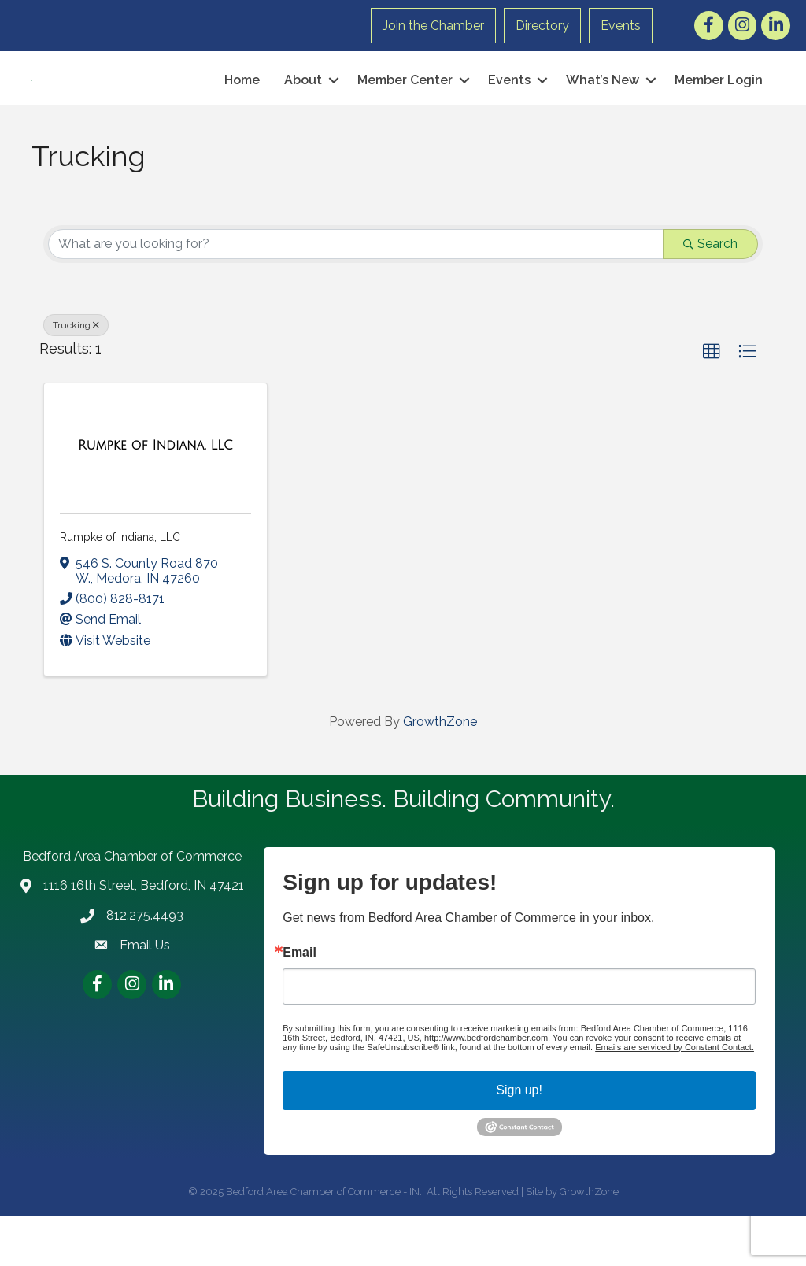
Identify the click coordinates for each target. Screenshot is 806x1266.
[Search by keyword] (356, 294)
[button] (711, 402)
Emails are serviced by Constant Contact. (674, 1097)
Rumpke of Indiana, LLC (120, 588)
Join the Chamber (433, 25)
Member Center (405, 105)
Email (299, 1003)
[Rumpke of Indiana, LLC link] (155, 496)
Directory (542, 25)
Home (242, 105)
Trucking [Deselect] (76, 375)
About (303, 105)
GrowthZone (440, 771)
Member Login (719, 105)
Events (621, 25)
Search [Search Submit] (710, 294)
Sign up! (519, 1140)
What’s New (602, 105)
